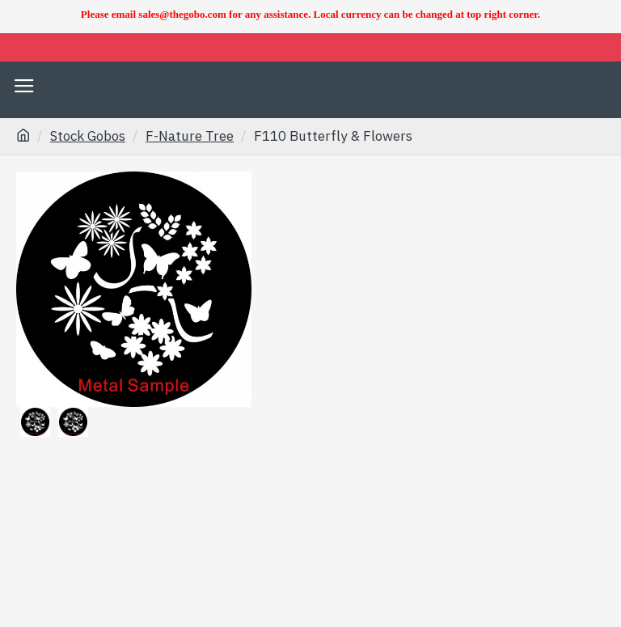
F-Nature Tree (190, 136)
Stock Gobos (87, 136)
